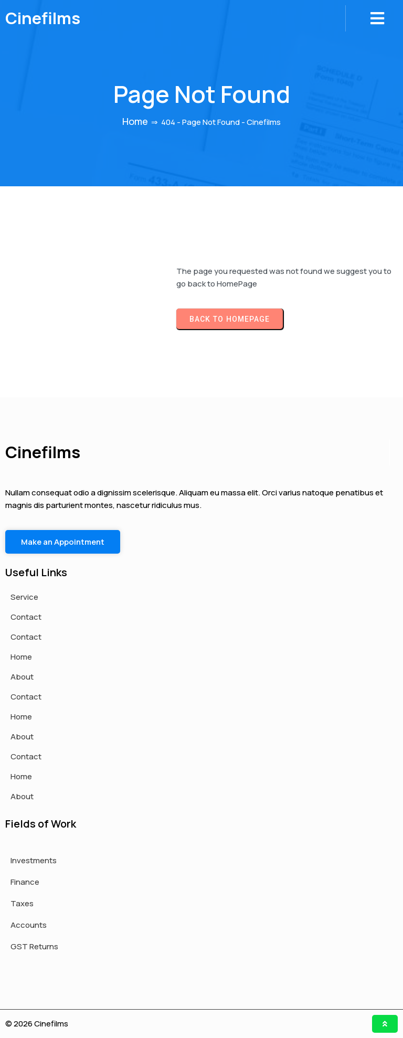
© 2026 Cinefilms (36, 1023)
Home (135, 121)
